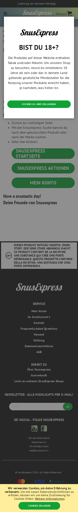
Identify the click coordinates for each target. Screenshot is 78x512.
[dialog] (39, 256)
